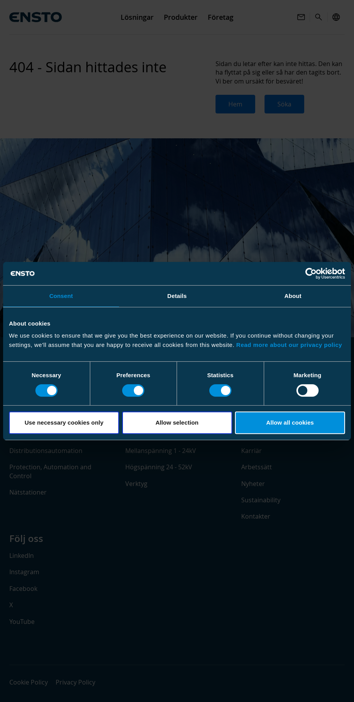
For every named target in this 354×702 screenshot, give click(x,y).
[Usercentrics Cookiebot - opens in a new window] (311, 273)
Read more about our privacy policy (289, 344)
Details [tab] (177, 296)
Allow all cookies (290, 422)
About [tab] (292, 296)
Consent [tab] (61, 296)
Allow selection (177, 422)
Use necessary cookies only (64, 422)
